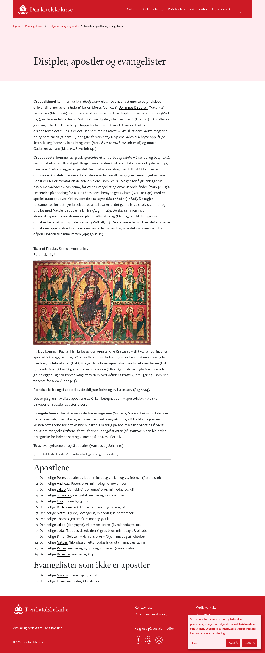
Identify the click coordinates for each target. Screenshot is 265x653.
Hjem (16, 26)
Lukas (61, 580)
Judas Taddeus (68, 530)
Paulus (61, 548)
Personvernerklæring (151, 614)
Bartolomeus (66, 506)
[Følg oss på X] (148, 640)
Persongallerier (34, 26)
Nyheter (133, 9)
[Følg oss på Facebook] (138, 640)
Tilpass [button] (193, 643)
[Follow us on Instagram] (159, 640)
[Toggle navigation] (243, 9)
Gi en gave (203, 614)
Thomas (63, 518)
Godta (250, 642)
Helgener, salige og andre (64, 26)
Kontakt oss (143, 607)
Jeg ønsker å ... (222, 9)
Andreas (63, 483)
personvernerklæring (212, 633)
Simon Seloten (68, 536)
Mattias (62, 542)
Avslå (233, 642)
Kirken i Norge (154, 9)
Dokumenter (198, 9)
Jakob (61, 489)
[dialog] (224, 632)
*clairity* (48, 254)
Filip (60, 500)
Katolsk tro (176, 9)
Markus (62, 574)
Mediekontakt (205, 607)
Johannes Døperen (133, 107)
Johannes (64, 495)
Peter (61, 477)
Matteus (63, 512)
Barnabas (63, 553)
